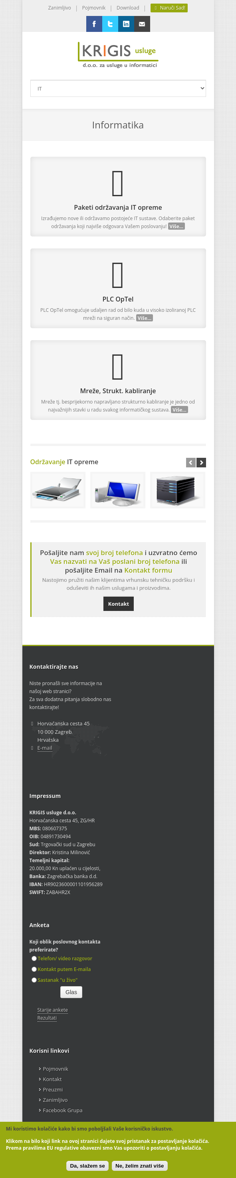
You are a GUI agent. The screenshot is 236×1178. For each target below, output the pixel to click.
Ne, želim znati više (139, 1166)
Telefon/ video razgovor (62, 958)
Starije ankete (53, 1010)
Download (128, 7)
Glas (71, 992)
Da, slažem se (87, 1166)
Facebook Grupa (63, 1110)
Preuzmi (53, 1089)
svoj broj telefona (114, 552)
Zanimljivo (59, 7)
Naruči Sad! (169, 8)
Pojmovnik (93, 7)
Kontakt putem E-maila (61, 969)
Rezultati (47, 1017)
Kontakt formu (148, 570)
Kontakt (118, 603)
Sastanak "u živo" (55, 980)
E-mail (45, 747)
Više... (176, 226)
